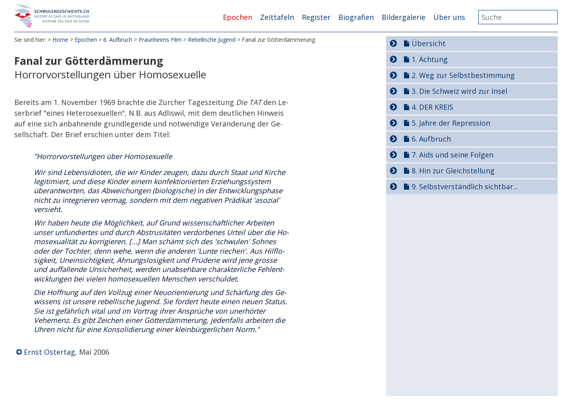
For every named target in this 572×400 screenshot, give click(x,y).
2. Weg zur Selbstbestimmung (463, 75)
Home (60, 39)
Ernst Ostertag (49, 352)
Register (316, 17)
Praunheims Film (160, 39)
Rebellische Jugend (212, 39)
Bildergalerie (403, 17)
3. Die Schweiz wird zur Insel (459, 91)
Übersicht (429, 43)
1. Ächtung (430, 59)
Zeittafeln (277, 17)
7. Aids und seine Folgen (452, 154)
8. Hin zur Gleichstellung (453, 170)
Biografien (356, 17)
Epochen (237, 17)
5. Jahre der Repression (451, 123)
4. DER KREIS (432, 107)
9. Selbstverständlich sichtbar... (465, 186)
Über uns (449, 17)
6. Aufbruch (117, 39)
